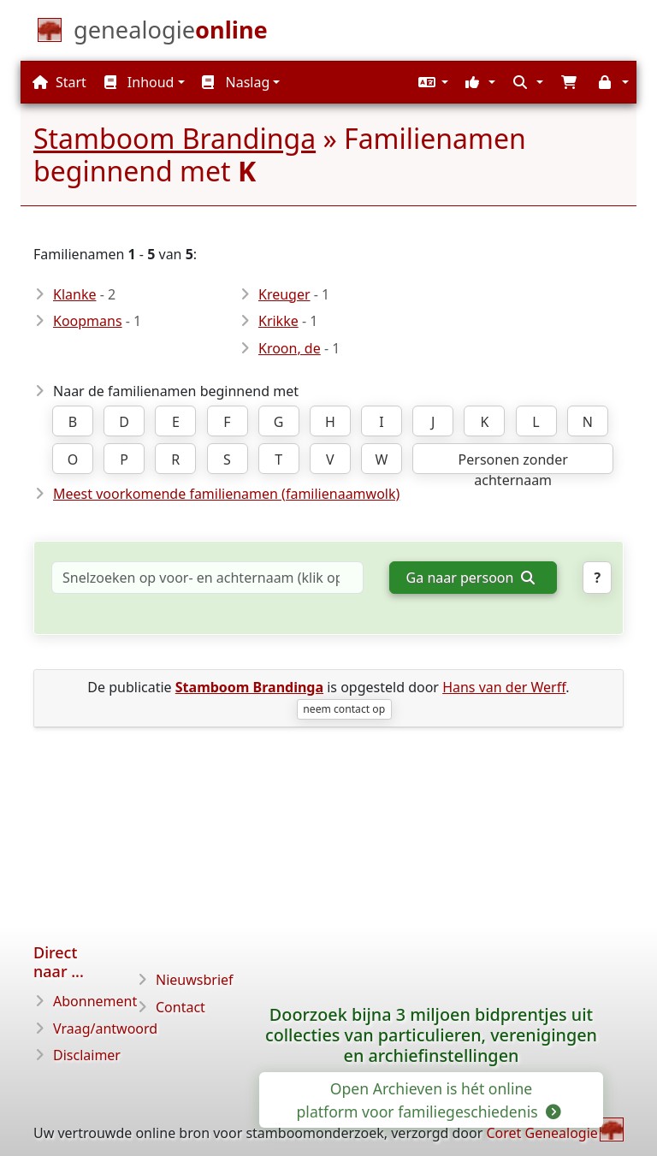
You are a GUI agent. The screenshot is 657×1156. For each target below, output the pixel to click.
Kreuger (284, 294)
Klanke (74, 294)
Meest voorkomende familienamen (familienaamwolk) (226, 493)
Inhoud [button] (139, 82)
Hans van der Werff (503, 687)
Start (59, 82)
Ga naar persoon (470, 577)
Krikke (278, 320)
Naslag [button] (235, 82)
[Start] (171, 33)
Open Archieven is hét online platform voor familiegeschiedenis (428, 1099)
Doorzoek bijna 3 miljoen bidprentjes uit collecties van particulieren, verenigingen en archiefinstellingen (431, 1035)
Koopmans (87, 320)
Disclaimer (87, 1055)
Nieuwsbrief (195, 979)
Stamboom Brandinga (174, 138)
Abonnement (95, 1001)
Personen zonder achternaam (513, 462)
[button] (431, 82)
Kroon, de (289, 348)
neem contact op (344, 709)
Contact (180, 1007)
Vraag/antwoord (105, 1028)
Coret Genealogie (541, 1132)
